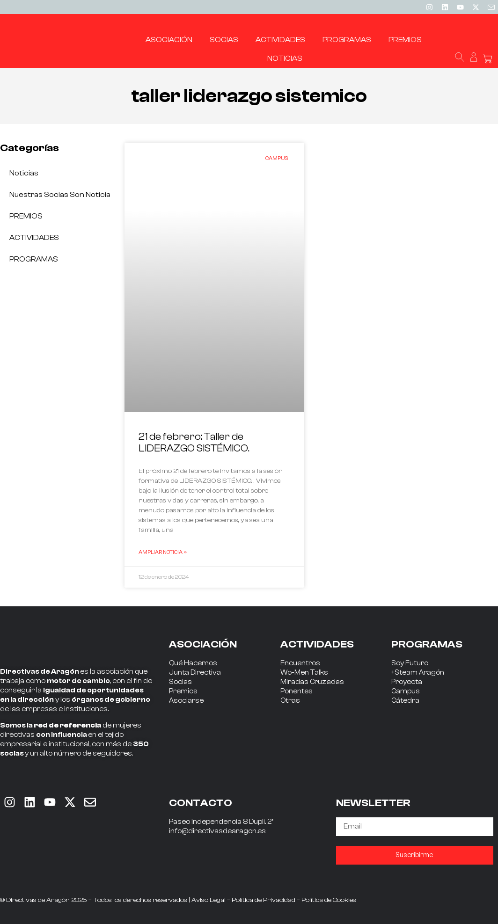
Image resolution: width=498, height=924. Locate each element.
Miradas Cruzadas (312, 682)
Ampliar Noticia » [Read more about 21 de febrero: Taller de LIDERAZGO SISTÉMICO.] (163, 552)
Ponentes (296, 691)
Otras (290, 701)
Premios (183, 691)
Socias (180, 682)
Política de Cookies (328, 900)
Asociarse (186, 701)
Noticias (23, 173)
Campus (405, 691)
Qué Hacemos (193, 663)
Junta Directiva (195, 673)
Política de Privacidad (263, 900)
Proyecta (406, 682)
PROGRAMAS (33, 259)
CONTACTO (200, 803)
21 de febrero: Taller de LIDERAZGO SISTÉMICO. (194, 442)
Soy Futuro (409, 663)
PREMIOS (26, 216)
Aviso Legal (208, 900)
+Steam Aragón (417, 673)
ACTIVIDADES (34, 237)
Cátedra (405, 701)
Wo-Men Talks (304, 673)
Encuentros (300, 663)
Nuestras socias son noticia (59, 194)
